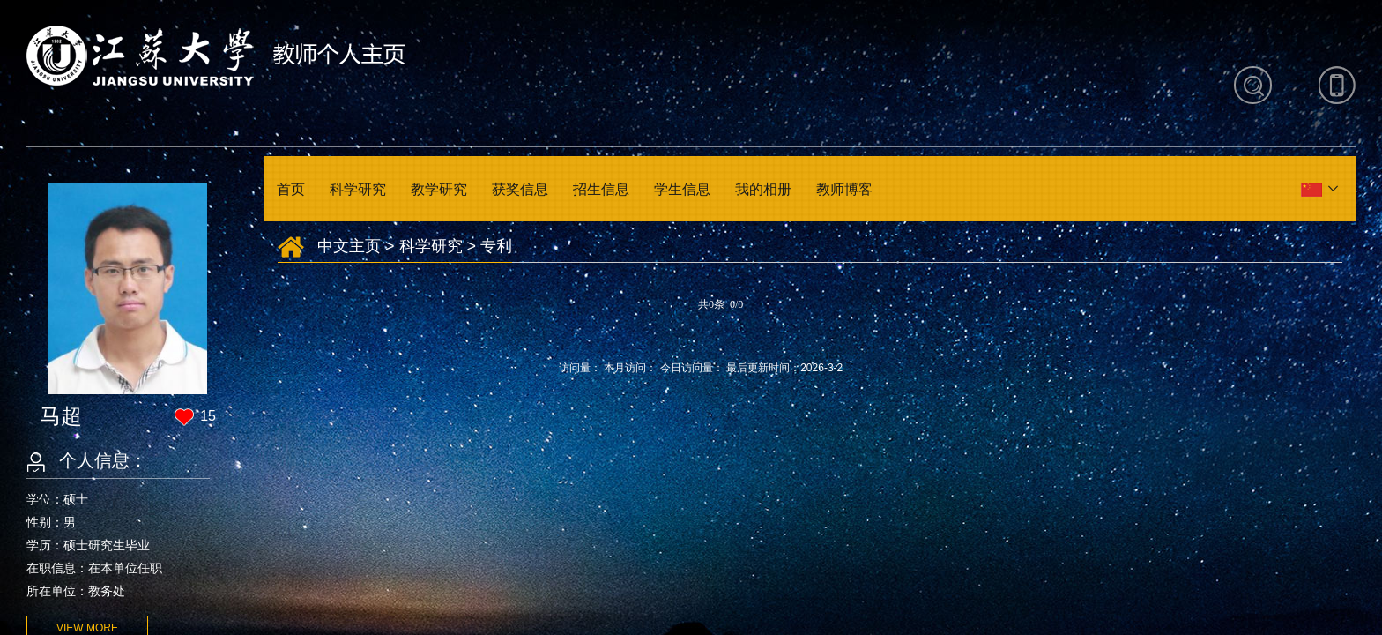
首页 (291, 189)
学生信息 (682, 189)
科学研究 (358, 189)
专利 (496, 246)
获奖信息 (520, 189)
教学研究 (439, 189)
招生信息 (601, 189)
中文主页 (349, 246)
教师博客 (844, 189)
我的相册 (763, 189)
